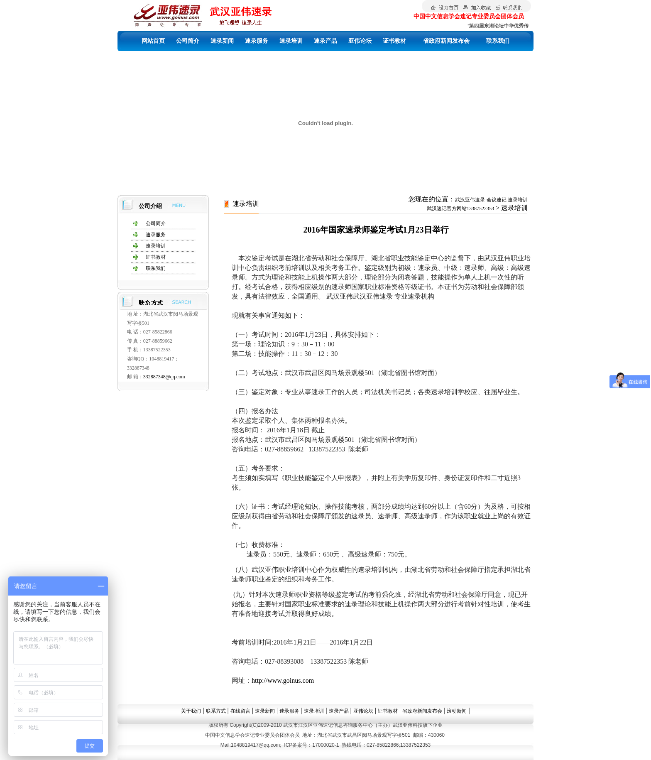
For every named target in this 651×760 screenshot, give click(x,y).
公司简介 (187, 41)
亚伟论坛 (360, 41)
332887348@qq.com (164, 377)
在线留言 (240, 711)
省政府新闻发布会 (446, 41)
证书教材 (394, 41)
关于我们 (191, 711)
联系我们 (497, 41)
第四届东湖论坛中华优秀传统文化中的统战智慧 (524, 26)
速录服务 (256, 41)
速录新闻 (222, 41)
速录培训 (291, 41)
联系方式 (216, 711)
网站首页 (153, 41)
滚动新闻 (457, 711)
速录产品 (325, 41)
